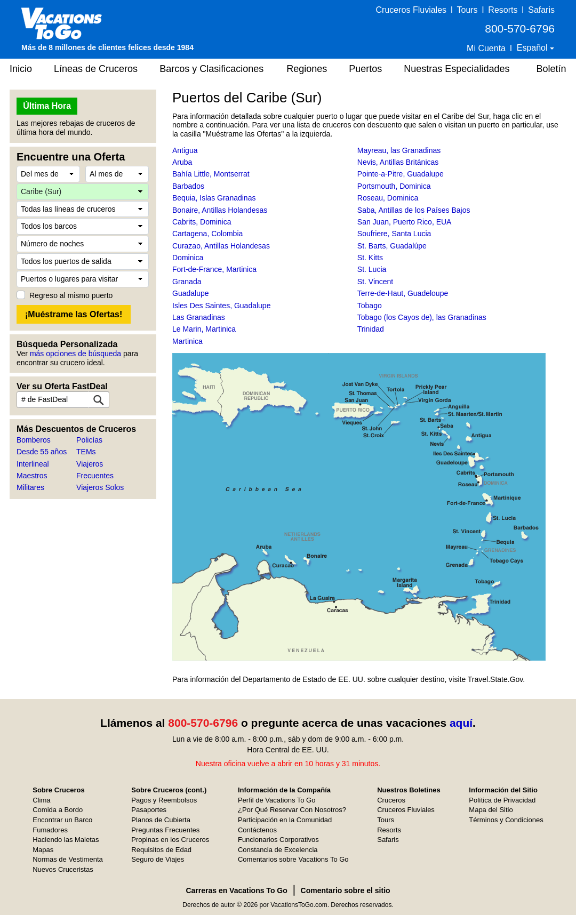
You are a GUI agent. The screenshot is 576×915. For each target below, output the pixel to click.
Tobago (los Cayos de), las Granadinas (421, 317)
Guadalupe (190, 293)
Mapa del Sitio (491, 810)
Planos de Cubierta (160, 820)
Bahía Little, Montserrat (211, 174)
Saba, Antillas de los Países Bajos (413, 210)
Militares (30, 487)
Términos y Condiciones (506, 820)
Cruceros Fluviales (411, 9)
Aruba (182, 162)
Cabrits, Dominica (201, 222)
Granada (186, 281)
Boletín (551, 68)
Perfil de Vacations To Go (277, 800)
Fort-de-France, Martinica (214, 269)
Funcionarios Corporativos (278, 840)
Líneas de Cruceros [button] (96, 68)
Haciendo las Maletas (66, 840)
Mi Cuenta (486, 48)
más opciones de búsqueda (75, 353)
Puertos (365, 68)
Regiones (306, 68)
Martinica (187, 341)
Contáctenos (257, 830)
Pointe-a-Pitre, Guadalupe (400, 174)
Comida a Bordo (58, 810)
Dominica (187, 257)
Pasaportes (148, 810)
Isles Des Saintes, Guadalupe (221, 305)
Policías (89, 440)
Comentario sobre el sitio (345, 890)
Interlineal (33, 464)
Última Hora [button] (47, 105)
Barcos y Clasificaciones (211, 68)
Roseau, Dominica (387, 198)
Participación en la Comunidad (285, 820)
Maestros (32, 475)
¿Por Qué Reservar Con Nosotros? (292, 810)
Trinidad (370, 329)
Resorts (502, 9)
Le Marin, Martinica (204, 329)
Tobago (369, 305)
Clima (41, 800)
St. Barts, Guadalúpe (392, 246)
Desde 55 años (42, 451)
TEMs (86, 451)
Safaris (541, 9)
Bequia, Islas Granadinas (213, 198)
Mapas (43, 850)
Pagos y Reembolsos (164, 800)
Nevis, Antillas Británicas (398, 162)
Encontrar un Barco (62, 820)
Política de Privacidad (502, 800)
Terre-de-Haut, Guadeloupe (402, 293)
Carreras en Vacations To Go (236, 890)
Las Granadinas (198, 317)
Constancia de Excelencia (278, 850)
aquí (461, 723)
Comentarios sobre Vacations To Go (293, 859)
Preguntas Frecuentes (165, 830)
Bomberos (34, 440)
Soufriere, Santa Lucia (394, 233)
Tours (467, 9)
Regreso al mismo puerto (71, 295)
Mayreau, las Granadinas (399, 150)
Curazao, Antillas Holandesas (221, 246)
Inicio (21, 68)
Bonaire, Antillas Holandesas (219, 210)
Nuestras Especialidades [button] (456, 68)
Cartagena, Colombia (207, 233)
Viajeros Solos (100, 487)
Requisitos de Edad (161, 850)
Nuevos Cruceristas (63, 869)
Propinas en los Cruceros (170, 840)
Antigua (184, 150)
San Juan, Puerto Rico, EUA (404, 222)
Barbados (188, 186)
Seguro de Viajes (157, 859)
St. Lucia (371, 269)
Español (533, 47)
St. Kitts (370, 257)
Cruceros (391, 800)
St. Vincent (375, 281)
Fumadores (50, 830)
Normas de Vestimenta (68, 859)
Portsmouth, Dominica (394, 186)
